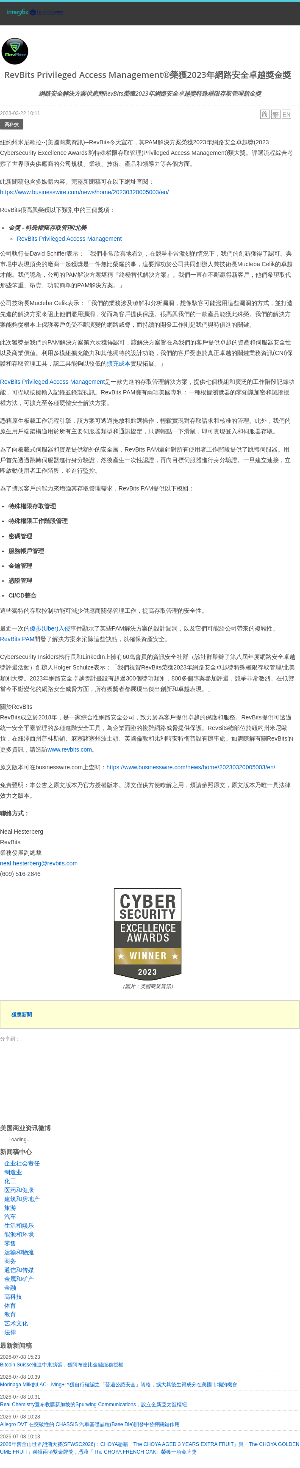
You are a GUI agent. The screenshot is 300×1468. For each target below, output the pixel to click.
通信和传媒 (19, 1270)
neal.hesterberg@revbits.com (39, 863)
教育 (10, 1314)
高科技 (12, 124)
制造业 (13, 1172)
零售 (10, 1243)
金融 (10, 1287)
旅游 (10, 1207)
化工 (10, 1181)
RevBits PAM (17, 639)
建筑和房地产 (22, 1198)
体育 (10, 1305)
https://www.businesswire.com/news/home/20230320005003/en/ (84, 192)
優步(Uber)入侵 (50, 628)
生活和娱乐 (19, 1225)
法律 (10, 1332)
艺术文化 (16, 1323)
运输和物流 (19, 1252)
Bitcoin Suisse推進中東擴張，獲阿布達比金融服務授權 (61, 1365)
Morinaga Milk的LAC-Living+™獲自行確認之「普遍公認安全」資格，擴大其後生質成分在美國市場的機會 (118, 1385)
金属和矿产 (19, 1278)
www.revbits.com (69, 749)
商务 (10, 1261)
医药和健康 (19, 1190)
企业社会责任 (22, 1163)
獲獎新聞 (21, 1014)
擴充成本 (119, 363)
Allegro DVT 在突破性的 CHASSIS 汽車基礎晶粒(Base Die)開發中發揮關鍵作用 (90, 1424)
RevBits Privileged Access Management (69, 238)
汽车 (10, 1216)
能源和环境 (19, 1234)
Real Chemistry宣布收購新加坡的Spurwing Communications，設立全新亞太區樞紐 (93, 1404)
